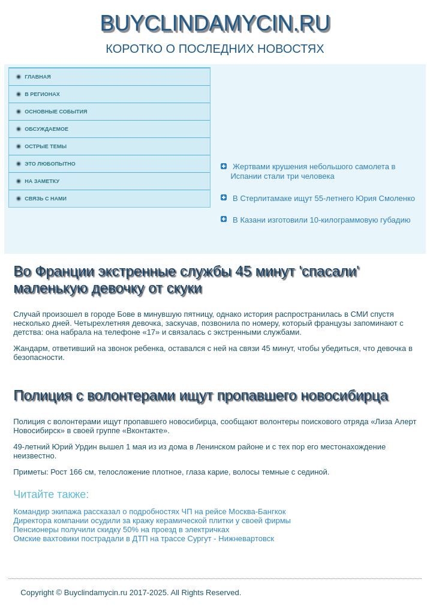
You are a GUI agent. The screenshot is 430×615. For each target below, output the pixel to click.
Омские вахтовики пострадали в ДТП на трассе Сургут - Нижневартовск (143, 538)
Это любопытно (50, 164)
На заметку (42, 181)
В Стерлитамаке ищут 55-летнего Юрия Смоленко (324, 198)
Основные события (56, 112)
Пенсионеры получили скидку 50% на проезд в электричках (121, 529)
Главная (38, 77)
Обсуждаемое (46, 129)
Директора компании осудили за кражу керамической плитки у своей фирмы (152, 520)
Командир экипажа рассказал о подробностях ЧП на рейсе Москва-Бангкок (149, 511)
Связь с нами (46, 199)
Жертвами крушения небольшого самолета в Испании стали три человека (312, 171)
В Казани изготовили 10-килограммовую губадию (321, 219)
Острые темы (46, 146)
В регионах (42, 94)
